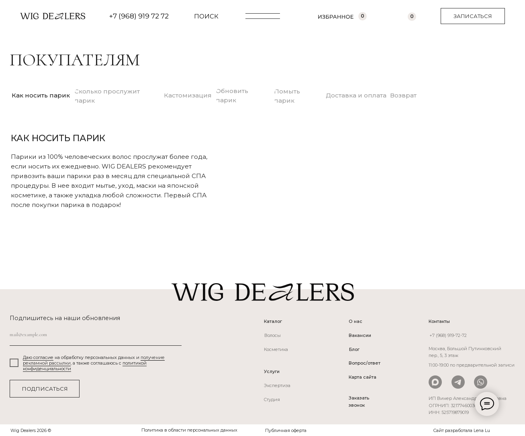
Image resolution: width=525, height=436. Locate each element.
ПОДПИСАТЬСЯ (45, 388)
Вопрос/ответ (364, 363)
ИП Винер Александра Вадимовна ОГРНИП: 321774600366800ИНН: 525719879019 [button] (468, 405)
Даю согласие (38, 357)
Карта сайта (362, 377)
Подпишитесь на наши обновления (65, 318)
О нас (355, 321)
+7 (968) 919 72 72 (139, 16)
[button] (473, 16)
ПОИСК (206, 16)
